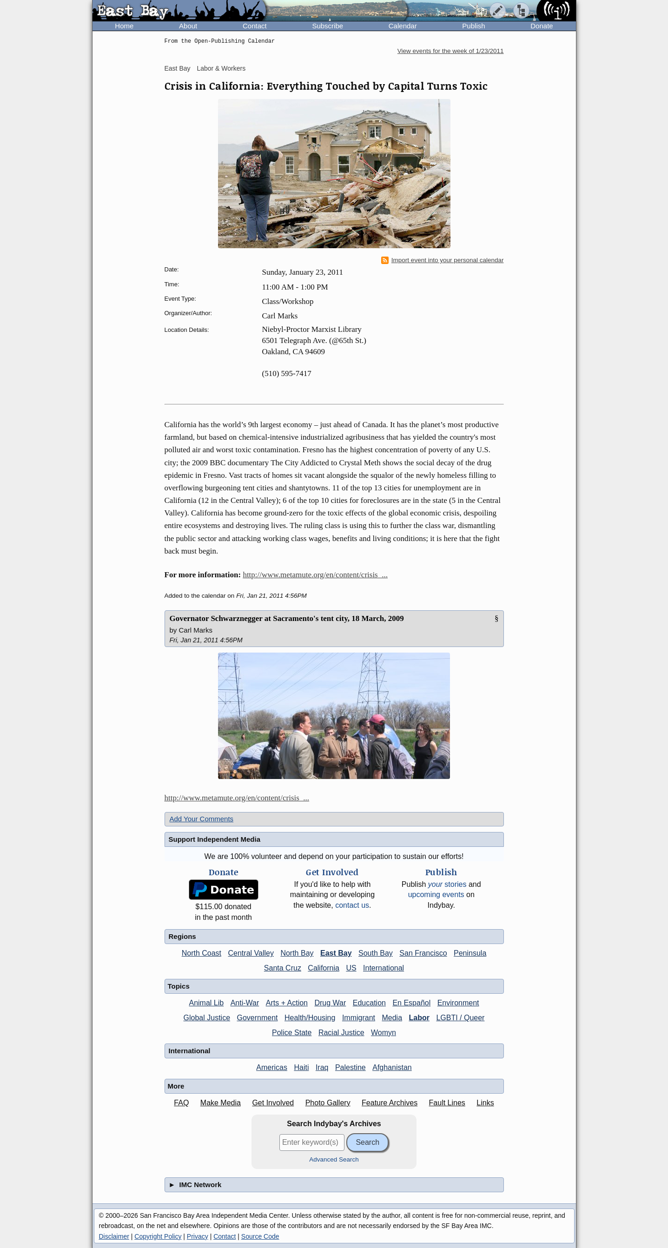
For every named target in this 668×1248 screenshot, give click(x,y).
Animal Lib (206, 1003)
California (323, 968)
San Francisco (423, 953)
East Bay (178, 68)
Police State (291, 1033)
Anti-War (245, 1003)
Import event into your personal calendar (442, 260)
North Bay (296, 953)
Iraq (322, 1067)
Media (392, 1018)
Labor (419, 1018)
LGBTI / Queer (460, 1018)
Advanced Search (334, 1159)
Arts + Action (287, 1003)
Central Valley (251, 953)
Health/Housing (309, 1018)
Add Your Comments (202, 819)
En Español (411, 1003)
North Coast (201, 953)
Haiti (301, 1067)
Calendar (403, 26)
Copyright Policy (157, 1236)
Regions (182, 936)
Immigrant (358, 1018)
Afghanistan (392, 1067)
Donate (541, 26)
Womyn (383, 1033)
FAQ (181, 1103)
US (351, 968)
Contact (255, 26)
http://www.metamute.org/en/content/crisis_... (315, 574)
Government (257, 1018)
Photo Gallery (328, 1103)
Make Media (220, 1103)
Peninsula (470, 953)
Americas (271, 1067)
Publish (473, 26)
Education (369, 1003)
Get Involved (273, 1103)
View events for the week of (450, 50)
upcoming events (436, 894)
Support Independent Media (215, 839)
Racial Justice (341, 1033)
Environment (458, 1003)
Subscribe (327, 26)
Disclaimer (114, 1236)
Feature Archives (389, 1103)
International (383, 968)
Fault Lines (447, 1103)
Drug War (330, 1003)
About (188, 26)
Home (124, 26)
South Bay (375, 953)
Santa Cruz (282, 968)
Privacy (197, 1236)
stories (447, 884)
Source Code (260, 1236)
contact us (352, 905)
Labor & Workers (221, 68)
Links (485, 1103)
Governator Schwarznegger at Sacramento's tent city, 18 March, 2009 (287, 618)
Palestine (350, 1067)
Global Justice (207, 1018)
